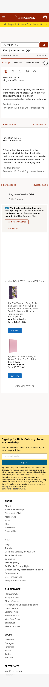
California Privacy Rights (17, 566)
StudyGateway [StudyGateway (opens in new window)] (12, 597)
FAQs (7, 544)
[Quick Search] (20, 44)
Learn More (12, 228)
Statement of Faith (14, 513)
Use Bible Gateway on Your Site (20, 551)
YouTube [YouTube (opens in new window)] (9, 657)
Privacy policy (12, 562)
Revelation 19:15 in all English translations (23, 171)
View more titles (24, 386)
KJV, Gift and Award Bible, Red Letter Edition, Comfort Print (22, 358)
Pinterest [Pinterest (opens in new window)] (9, 646)
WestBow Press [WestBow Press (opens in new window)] (12, 619)
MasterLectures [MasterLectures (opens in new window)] (12, 626)
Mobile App (10, 516)
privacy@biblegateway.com (13, 489)
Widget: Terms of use (15, 580)
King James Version (18, 194)
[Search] (43, 44)
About (8, 506)
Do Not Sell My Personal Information (24, 569)
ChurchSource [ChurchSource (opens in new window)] (12, 601)
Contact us (10, 559)
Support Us (10, 531)
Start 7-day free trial (17, 221)
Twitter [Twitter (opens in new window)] (8, 654)
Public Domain (15, 199)
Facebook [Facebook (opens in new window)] (9, 639)
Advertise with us (13, 555)
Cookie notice (11, 573)
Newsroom (10, 527)
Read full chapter (11, 104)
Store (7, 520)
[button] (45, 17)
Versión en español (14, 671)
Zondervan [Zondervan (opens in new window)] (10, 622)
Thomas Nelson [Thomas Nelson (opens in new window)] (12, 615)
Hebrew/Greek (32, 62)
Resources (17, 62)
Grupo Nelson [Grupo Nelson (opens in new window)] (12, 608)
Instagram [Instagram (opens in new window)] (10, 643)
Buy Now (15, 330)
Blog (7, 524)
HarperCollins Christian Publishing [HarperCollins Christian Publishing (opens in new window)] (22, 604)
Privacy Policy (8, 486)
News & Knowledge (14, 509)
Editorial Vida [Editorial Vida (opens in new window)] (11, 611)
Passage (6, 62)
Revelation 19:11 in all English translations (23, 107)
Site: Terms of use (13, 576)
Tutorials (9, 548)
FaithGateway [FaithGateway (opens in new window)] (11, 593)
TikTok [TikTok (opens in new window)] (8, 650)
